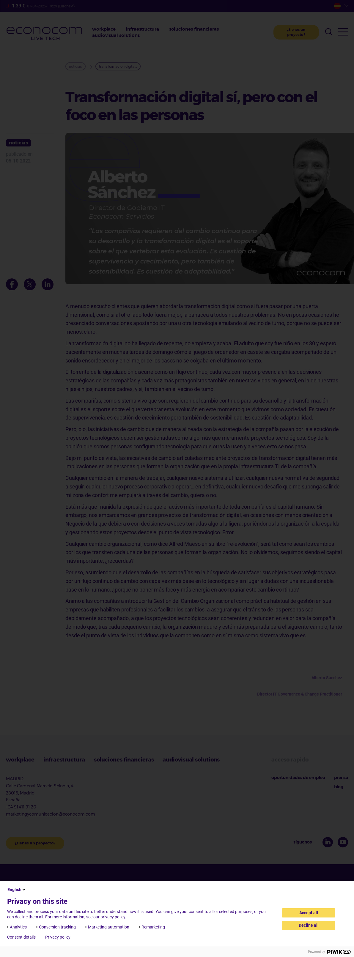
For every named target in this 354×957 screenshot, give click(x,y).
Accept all (308, 912)
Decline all (309, 925)
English (16, 889)
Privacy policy (57, 937)
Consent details (21, 937)
